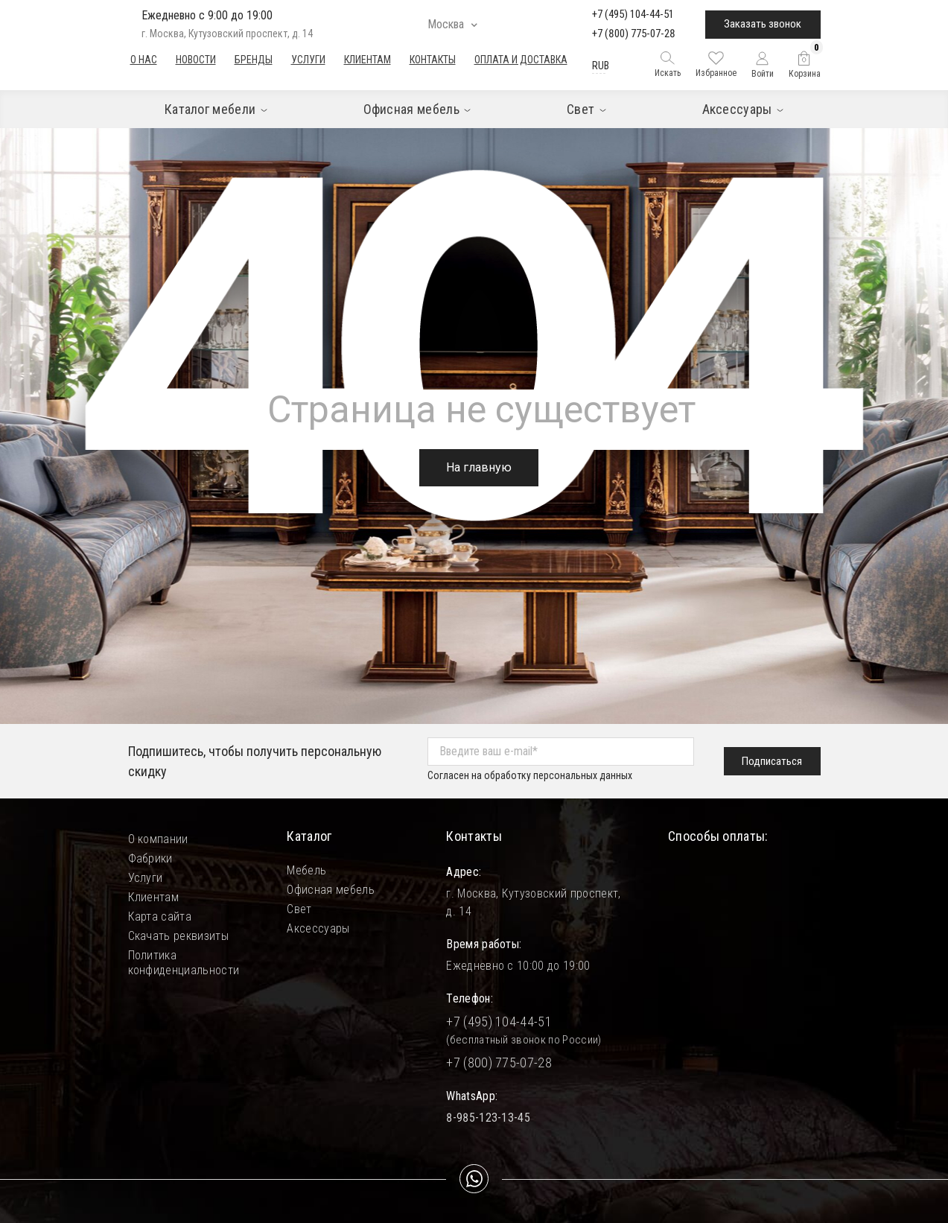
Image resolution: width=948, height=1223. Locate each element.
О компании (158, 839)
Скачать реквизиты (178, 936)
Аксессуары (318, 928)
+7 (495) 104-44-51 (633, 14)
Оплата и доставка (520, 60)
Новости (196, 60)
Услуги (308, 60)
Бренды (254, 60)
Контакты (433, 60)
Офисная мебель (330, 890)
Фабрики (150, 858)
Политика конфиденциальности (184, 955)
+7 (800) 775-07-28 (633, 33)
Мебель (306, 870)
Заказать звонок (762, 24)
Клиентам (367, 60)
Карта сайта (160, 916)
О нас (143, 60)
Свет (299, 909)
